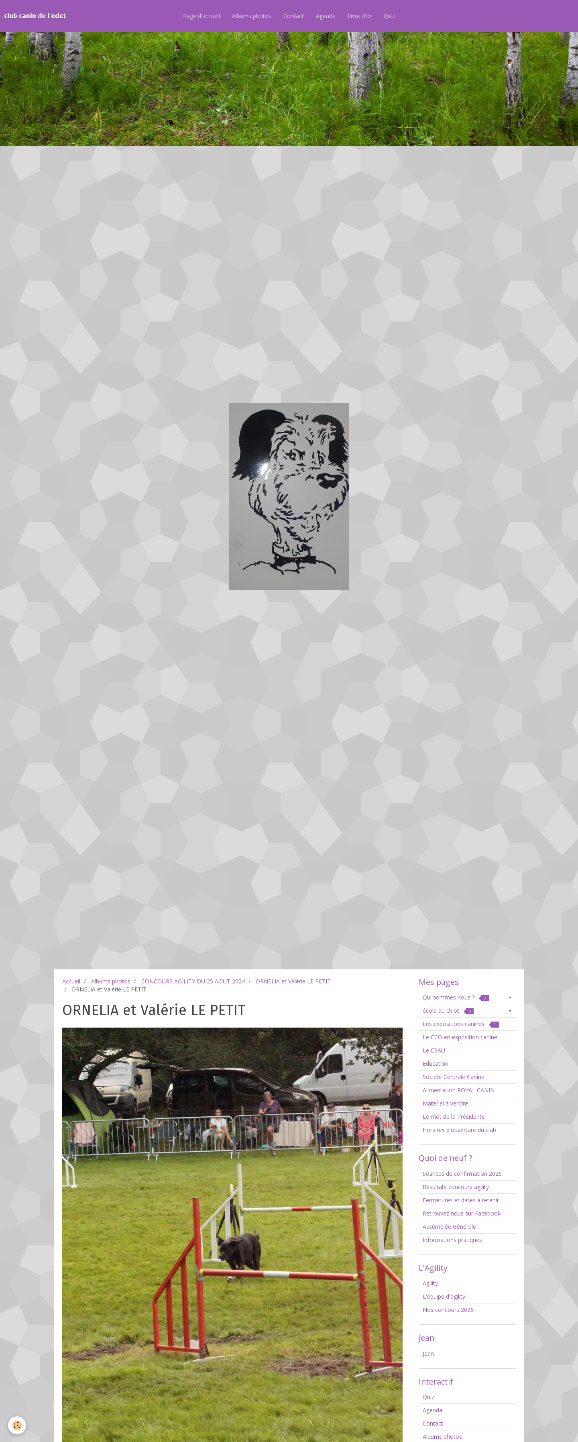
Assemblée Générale (449, 1226)
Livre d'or (360, 16)
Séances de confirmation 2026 (462, 1173)
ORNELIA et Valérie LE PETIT (293, 981)
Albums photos (251, 16)
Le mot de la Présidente (454, 1116)
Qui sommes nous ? (456, 997)
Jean (428, 1353)
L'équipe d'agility (444, 1296)
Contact (293, 16)
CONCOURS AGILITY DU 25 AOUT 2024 (193, 981)
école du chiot (448, 1010)
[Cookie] (17, 1425)
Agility (430, 1283)
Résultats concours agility (456, 1187)
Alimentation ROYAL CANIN (459, 1090)
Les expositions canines (461, 1024)
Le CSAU (434, 1050)
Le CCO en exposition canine (460, 1037)
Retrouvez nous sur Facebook (462, 1213)
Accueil (71, 981)
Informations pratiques (452, 1240)
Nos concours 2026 (448, 1310)
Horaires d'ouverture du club (459, 1130)
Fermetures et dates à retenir (461, 1200)
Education (435, 1063)
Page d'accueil (201, 16)
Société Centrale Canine (453, 1077)
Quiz (389, 16)
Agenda (326, 16)
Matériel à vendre (445, 1103)
